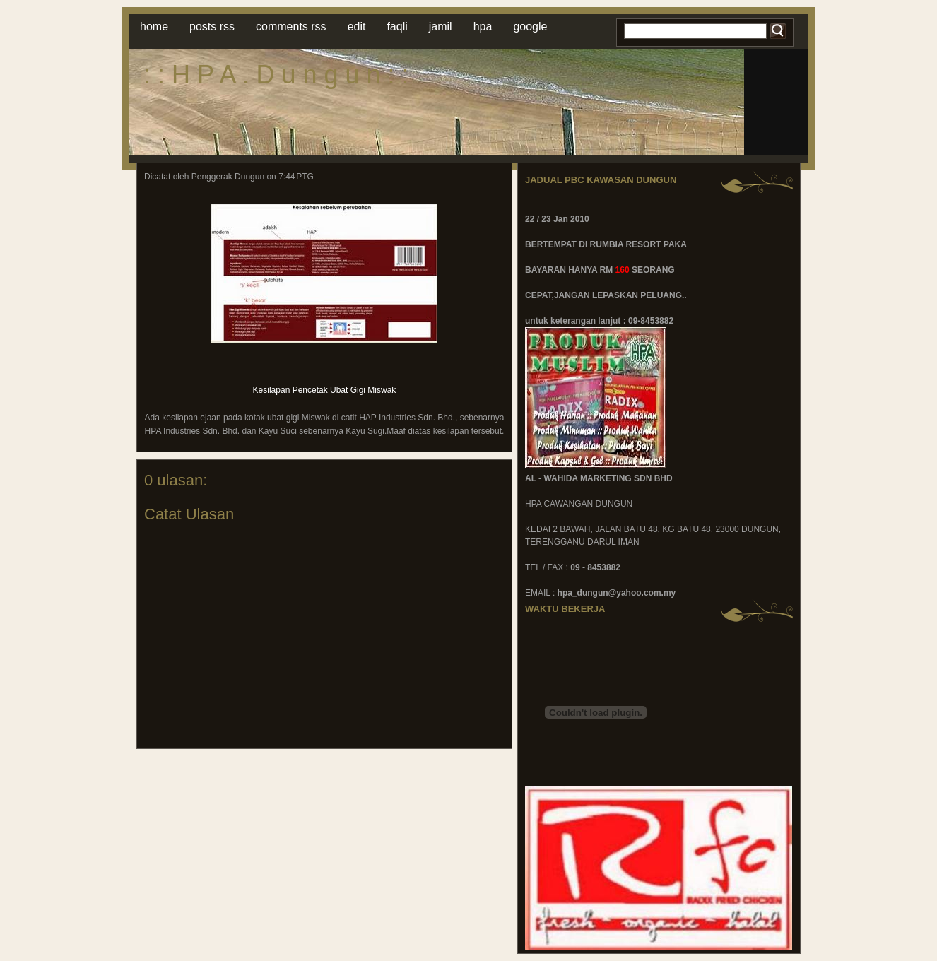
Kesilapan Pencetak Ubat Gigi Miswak (324, 390)
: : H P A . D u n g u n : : (276, 74)
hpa (483, 26)
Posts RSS (212, 26)
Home (154, 26)
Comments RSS (291, 26)
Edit (357, 26)
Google (530, 26)
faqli (397, 26)
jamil (440, 26)
